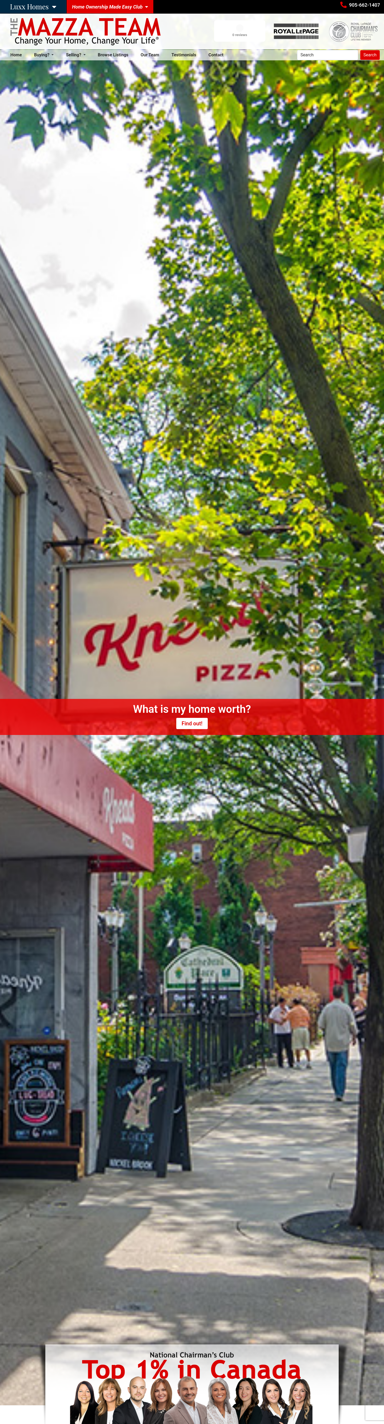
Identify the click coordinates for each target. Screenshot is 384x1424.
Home (17, 54)
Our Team (150, 54)
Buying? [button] (42, 54)
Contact (216, 54)
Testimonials (183, 54)
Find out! (192, 723)
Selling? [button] (74, 54)
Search (370, 54)
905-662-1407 (364, 5)
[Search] (327, 55)
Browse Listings (113, 54)
